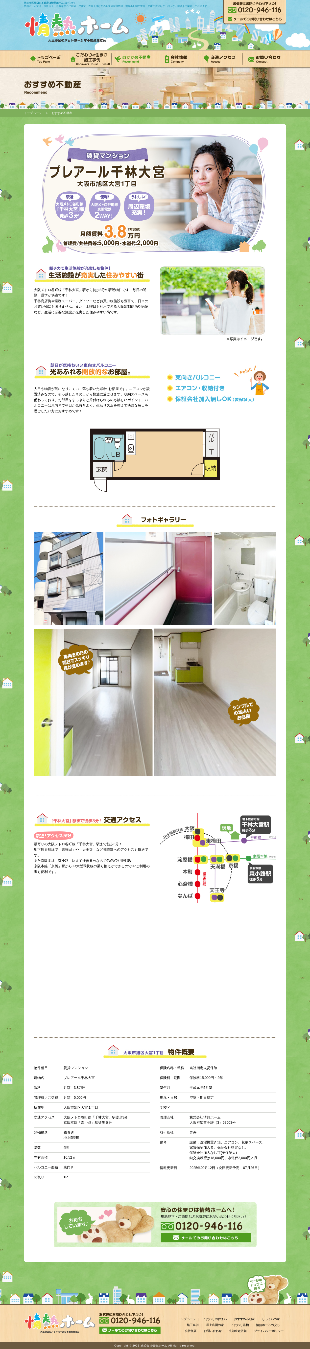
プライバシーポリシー (269, 1330)
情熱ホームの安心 (268, 1325)
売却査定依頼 (238, 1330)
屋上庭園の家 (215, 1325)
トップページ (33, 113)
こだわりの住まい (215, 1319)
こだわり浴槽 (240, 1325)
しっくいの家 (271, 1319)
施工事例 (193, 1325)
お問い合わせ (213, 1330)
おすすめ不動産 (244, 1319)
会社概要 (191, 1330)
